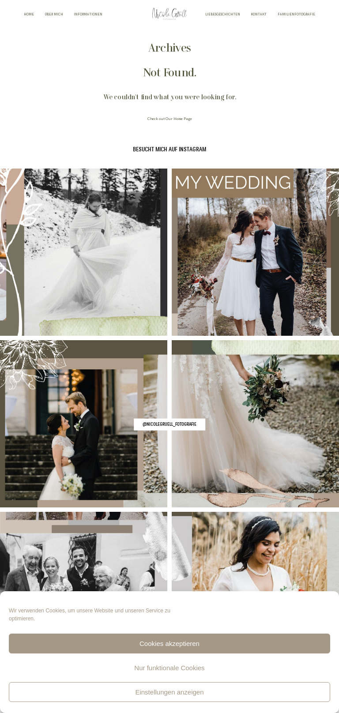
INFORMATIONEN (88, 14)
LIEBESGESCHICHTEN (222, 14)
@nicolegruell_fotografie (169, 424)
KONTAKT (259, 14)
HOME (29, 14)
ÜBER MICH (54, 14)
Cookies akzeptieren (169, 643)
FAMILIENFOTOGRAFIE (296, 14)
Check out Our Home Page (169, 118)
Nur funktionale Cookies (169, 668)
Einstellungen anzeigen (169, 692)
